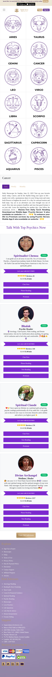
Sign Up (46, 10)
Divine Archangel (26, 475)
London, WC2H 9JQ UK (12, 639)
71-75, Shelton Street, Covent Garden (16, 637)
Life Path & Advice (10, 611)
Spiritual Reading (9, 596)
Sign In (40, 10)
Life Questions (8, 608)
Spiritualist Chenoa (26, 255)
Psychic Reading (9, 599)
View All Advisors (26, 535)
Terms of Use (8, 558)
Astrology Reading (10, 584)
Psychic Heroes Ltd (10, 635)
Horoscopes (7, 552)
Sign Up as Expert (9, 549)
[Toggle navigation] (4, 10)
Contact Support (9, 570)
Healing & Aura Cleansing (12, 587)
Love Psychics (8, 605)
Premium (26, 297)
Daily (6, 186)
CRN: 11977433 (9, 642)
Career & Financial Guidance (13, 593)
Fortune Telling (8, 617)
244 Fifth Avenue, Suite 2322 (14, 630)
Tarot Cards (7, 590)
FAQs (5, 555)
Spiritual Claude (26, 405)
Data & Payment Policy (11, 564)
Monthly (22, 186)
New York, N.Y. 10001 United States (16, 632)
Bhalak (26, 326)
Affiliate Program (9, 573)
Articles (6, 576)
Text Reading (26, 369)
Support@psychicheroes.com (13, 625)
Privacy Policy (8, 561)
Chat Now (25, 284)
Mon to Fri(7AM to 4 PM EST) (14, 627)
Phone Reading (26, 290)
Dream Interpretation (10, 614)
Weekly (13, 186)
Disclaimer (7, 567)
